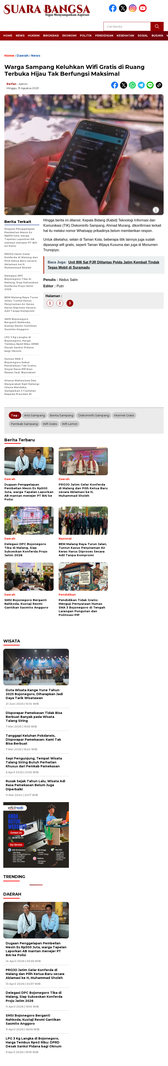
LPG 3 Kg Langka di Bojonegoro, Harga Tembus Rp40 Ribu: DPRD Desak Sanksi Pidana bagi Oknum (33, 1042)
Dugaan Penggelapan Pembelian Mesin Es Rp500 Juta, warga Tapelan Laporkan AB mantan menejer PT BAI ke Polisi (36, 949)
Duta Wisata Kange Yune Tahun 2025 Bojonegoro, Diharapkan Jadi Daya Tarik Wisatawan (34, 694)
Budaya (157, 35)
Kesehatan (125, 35)
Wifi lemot (69, 424)
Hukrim (34, 35)
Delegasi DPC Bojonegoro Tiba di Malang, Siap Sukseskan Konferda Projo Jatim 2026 (34, 997)
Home (7, 35)
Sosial (143, 35)
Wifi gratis (50, 424)
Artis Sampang (34, 415)
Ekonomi (69, 35)
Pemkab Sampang (24, 424)
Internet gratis (124, 415)
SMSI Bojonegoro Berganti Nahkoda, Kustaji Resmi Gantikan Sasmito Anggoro (33, 1019)
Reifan (11, 84)
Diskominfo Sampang (93, 415)
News (20, 35)
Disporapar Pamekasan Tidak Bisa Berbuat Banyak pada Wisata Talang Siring (34, 717)
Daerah (23, 56)
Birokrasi (51, 35)
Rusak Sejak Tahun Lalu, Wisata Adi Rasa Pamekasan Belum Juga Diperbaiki (35, 785)
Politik (86, 35)
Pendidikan (104, 35)
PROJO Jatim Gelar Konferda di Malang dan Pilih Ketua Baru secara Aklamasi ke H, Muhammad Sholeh (35, 974)
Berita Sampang (61, 415)
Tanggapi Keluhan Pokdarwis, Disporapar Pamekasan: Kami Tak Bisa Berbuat (33, 739)
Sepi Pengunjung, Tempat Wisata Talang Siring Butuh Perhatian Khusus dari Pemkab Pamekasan (34, 762)
